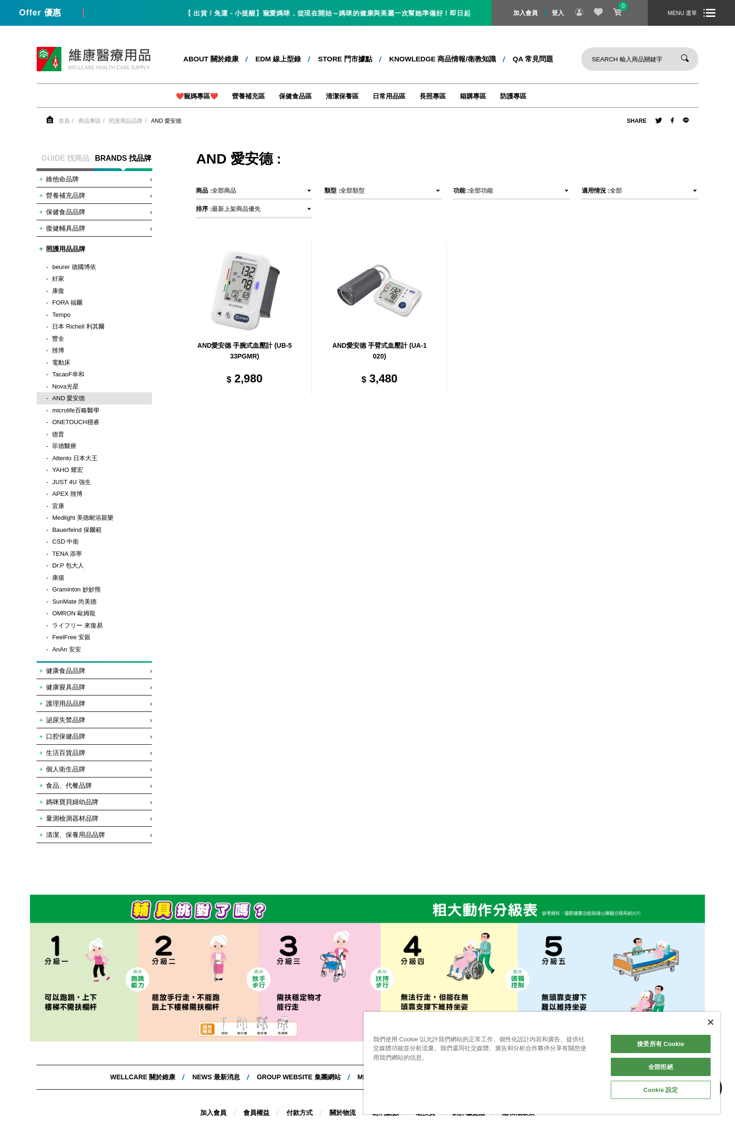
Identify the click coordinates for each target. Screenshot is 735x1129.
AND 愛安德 (166, 121)
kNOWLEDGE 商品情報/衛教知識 (442, 59)
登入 (558, 12)
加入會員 (525, 12)
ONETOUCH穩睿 (75, 422)
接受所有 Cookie (660, 1043)
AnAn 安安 (66, 649)
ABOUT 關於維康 (211, 59)
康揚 (58, 577)
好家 (58, 278)
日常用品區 (389, 96)
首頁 (64, 121)
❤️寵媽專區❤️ (197, 96)
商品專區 (89, 121)
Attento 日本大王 (75, 458)
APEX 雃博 (67, 493)
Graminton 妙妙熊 (76, 589)
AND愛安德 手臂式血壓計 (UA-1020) (379, 351)
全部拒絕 (660, 1066)
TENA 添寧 (67, 553)
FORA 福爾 (67, 302)
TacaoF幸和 (68, 374)
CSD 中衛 (65, 541)
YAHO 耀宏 (67, 469)
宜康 (58, 505)
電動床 (61, 362)
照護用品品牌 (125, 121)
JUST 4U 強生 (71, 482)
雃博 (58, 350)
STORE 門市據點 (345, 59)
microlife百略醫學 (75, 410)
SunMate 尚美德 (74, 601)
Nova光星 (65, 386)
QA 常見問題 (533, 59)
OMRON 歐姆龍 (73, 613)
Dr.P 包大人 (68, 565)
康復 (58, 290)
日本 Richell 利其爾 (78, 326)
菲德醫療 (64, 445)
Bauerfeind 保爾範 (77, 529)
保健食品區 (295, 96)
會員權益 (256, 1112)
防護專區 (513, 96)
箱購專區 (473, 96)
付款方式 (299, 1112)
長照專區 (433, 96)
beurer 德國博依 (74, 266)
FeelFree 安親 (71, 637)
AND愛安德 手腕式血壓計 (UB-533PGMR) (244, 351)
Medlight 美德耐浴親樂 (82, 517)
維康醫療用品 (93, 59)
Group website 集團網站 (299, 1077)
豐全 (58, 338)
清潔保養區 (342, 96)
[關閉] (710, 1022)
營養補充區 (248, 96)
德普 (58, 434)
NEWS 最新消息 (216, 1077)
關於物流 (343, 1112)
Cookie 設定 (660, 1089)
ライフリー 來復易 (77, 625)
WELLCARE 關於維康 (142, 1077)
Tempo (61, 314)
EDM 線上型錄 (278, 59)
